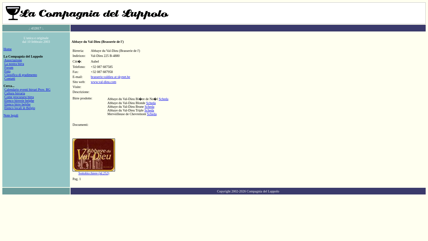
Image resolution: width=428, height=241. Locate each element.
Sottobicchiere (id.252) (93, 173)
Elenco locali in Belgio (19, 108)
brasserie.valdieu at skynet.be (110, 77)
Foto (7, 71)
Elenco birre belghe (17, 104)
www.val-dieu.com (103, 82)
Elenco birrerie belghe (19, 100)
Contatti (9, 78)
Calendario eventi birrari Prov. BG (27, 89)
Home (8, 49)
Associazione (13, 60)
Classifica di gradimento (20, 75)
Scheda (164, 99)
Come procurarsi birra (19, 97)
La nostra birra (14, 64)
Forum (8, 67)
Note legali (11, 115)
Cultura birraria (14, 93)
